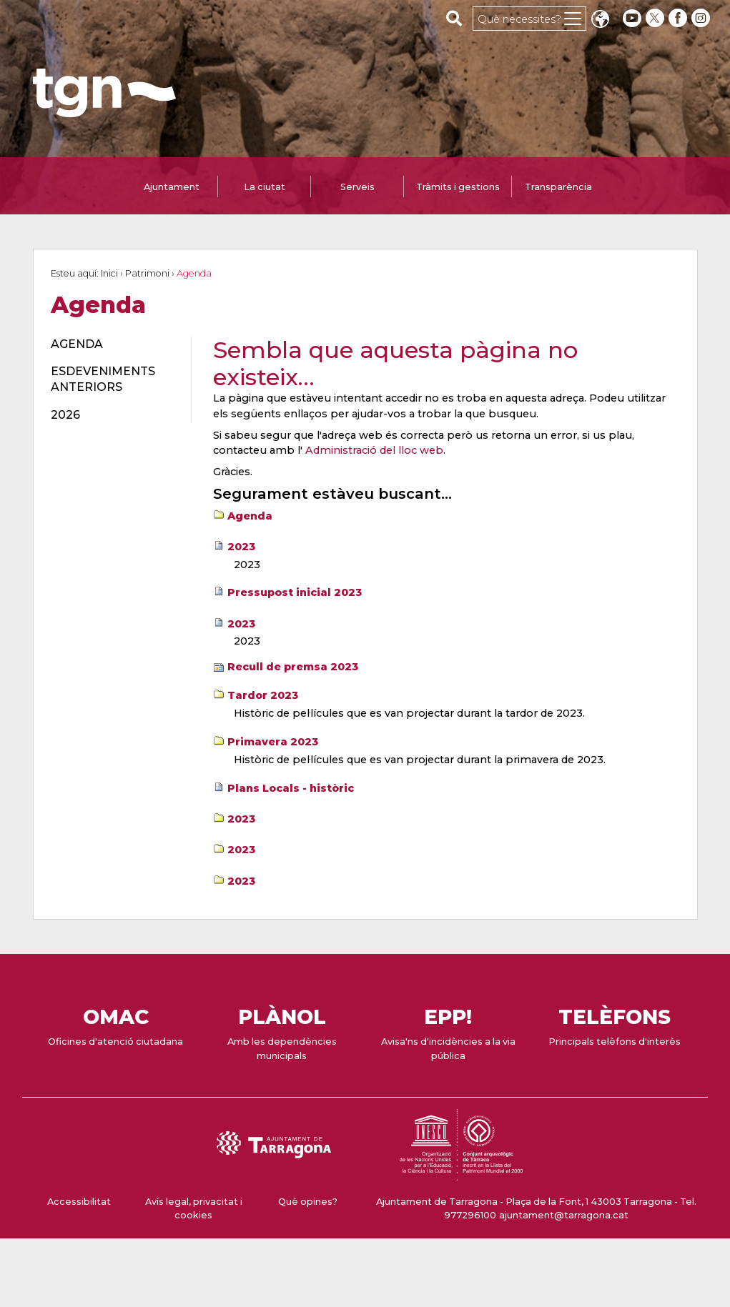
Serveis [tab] (357, 187)
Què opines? (307, 1201)
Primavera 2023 (272, 741)
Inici (109, 273)
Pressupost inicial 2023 (294, 592)
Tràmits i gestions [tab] (458, 187)
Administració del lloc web (374, 450)
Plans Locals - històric (290, 788)
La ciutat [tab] (264, 187)
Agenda (249, 516)
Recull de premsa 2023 (292, 666)
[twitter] (656, 18)
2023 (241, 546)
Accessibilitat (79, 1201)
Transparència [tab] (558, 187)
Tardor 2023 (262, 695)
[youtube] (632, 18)
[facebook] (679, 18)
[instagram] (702, 18)
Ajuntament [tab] (171, 187)
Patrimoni (147, 273)
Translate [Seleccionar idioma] (599, 20)
